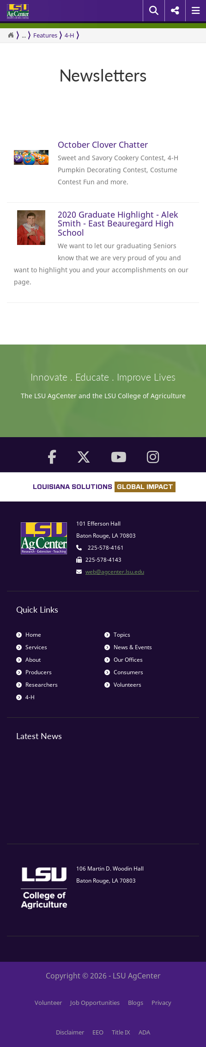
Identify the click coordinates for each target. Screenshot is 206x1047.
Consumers (123, 672)
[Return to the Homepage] (10, 35)
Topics (117, 635)
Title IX (121, 1032)
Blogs (135, 1002)
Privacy (161, 1002)
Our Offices (123, 660)
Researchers (37, 685)
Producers (34, 672)
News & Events (128, 647)
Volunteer (48, 1002)
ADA (144, 1032)
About (28, 660)
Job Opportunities (95, 1002)
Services (31, 647)
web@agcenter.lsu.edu (114, 572)
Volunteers (122, 685)
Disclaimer (70, 1032)
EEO (97, 1032)
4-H (69, 35)
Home (28, 635)
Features (45, 35)
